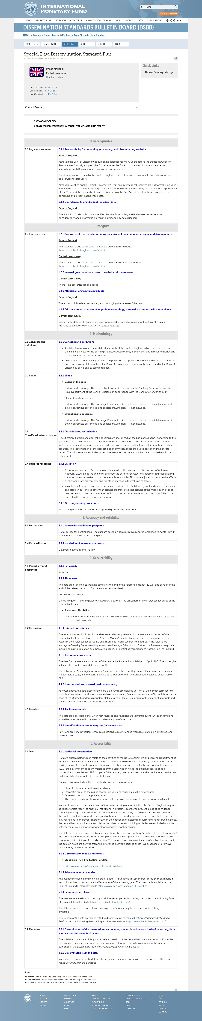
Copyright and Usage (102, 1009)
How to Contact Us (135, 999)
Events (67, 1009)
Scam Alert (131, 1009)
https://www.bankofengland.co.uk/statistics (122, 885)
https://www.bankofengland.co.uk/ (110, 902)
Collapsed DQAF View (46, 121)
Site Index (43, 1005)
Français (163, 1002)
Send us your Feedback (168, 14)
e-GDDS (104, 44)
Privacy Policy (133, 996)
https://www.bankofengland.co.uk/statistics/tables (93, 866)
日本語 (161, 1005)
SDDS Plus (70, 44)
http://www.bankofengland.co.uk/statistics (83, 250)
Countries (76, 20)
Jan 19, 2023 (48, 90)
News (118, 20)
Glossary (130, 1005)
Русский (163, 1009)
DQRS (121, 44)
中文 (161, 999)
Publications (154, 20)
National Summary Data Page (159, 72)
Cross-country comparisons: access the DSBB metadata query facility (70, 126)
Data (140, 20)
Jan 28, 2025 (50, 87)
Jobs (128, 1002)
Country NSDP (51, 44)
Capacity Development (98, 20)
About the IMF (43, 20)
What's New (44, 999)
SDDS (87, 44)
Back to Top (176, 990)
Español (163, 1012)
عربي (161, 996)
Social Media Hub (100, 1005)
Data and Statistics (101, 999)
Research (61, 20)
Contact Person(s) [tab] (81, 107)
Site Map (43, 1002)
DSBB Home (32, 44)
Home (28, 20)
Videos (129, 20)
